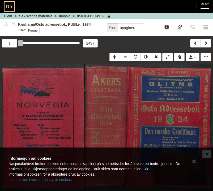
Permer (33, 30)
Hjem (8, 16)
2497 (90, 43)
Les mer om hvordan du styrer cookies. (40, 179)
